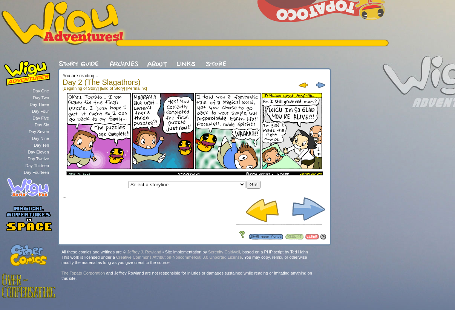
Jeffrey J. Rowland (144, 252)
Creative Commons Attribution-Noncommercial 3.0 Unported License (179, 257)
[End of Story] (112, 88)
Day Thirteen (37, 165)
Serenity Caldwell (224, 252)
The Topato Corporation (83, 273)
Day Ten (41, 145)
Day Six (42, 125)
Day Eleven (38, 152)
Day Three (39, 104)
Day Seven (39, 131)
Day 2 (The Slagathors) (102, 82)
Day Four (40, 111)
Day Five (41, 118)
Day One (41, 91)
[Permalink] (136, 88)
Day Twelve (38, 159)
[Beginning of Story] (81, 88)
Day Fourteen (36, 172)
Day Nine (40, 138)
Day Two (41, 97)
